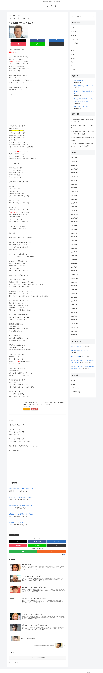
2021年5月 (74, 240)
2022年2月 (74, 207)
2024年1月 (74, 165)
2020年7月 (74, 252)
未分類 (73, 58)
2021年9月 (74, 225)
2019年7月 (74, 293)
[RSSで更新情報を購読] (52, 547)
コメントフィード (76, 388)
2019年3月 (74, 308)
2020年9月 (74, 248)
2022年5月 (74, 199)
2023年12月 (74, 169)
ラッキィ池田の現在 (77, 346)
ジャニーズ (12, 531)
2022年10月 (74, 191)
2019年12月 (74, 274)
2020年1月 (74, 271)
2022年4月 (74, 203)
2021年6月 (74, 237)
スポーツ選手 (75, 39)
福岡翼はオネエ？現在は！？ (82, 106)
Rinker (29, 402)
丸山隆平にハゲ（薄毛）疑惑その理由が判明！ (22, 493)
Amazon (27, 405)
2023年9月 (74, 180)
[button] (61, 40)
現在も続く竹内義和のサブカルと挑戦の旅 (82, 127)
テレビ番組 (74, 43)
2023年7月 (74, 188)
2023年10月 (74, 176)
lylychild (84, 356)
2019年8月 (74, 289)
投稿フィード (75, 384)
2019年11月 (74, 278)
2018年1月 (74, 320)
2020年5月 (74, 259)
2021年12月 (74, 214)
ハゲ (17, 531)
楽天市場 (34, 405)
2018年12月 (74, 316)
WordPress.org (75, 392)
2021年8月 (74, 229)
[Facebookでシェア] (23, 40)
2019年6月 (74, 297)
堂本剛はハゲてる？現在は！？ (18, 518)
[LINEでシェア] (51, 40)
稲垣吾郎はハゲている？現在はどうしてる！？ (22, 485)
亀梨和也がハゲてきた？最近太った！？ (20, 502)
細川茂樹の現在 (78, 80)
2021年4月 (74, 244)
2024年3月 (74, 158)
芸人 (72, 65)
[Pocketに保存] (42, 40)
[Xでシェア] (13, 40)
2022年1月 (74, 210)
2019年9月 (74, 286)
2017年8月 (74, 335)
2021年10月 (74, 222)
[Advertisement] (37, 106)
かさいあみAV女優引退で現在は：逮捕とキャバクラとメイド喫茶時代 (82, 145)
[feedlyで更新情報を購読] (23, 547)
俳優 (72, 50)
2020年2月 (74, 267)
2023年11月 (74, 173)
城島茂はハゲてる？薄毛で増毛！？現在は (21, 510)
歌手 (72, 62)
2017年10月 (74, 327)
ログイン (73, 380)
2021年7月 (74, 233)
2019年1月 (74, 312)
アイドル (73, 32)
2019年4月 (74, 305)
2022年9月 (74, 195)
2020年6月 (74, 256)
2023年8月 (74, 184)
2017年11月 (74, 323)
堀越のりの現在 (75, 356)
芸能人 (73, 69)
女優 (72, 54)
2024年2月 (74, 161)
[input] (83, 16)
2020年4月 (74, 263)
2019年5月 (74, 301)
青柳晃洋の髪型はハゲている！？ (83, 86)
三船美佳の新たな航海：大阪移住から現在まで (82, 139)
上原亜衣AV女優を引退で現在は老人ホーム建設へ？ (82, 120)
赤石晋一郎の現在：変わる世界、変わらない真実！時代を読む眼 (82, 133)
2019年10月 (74, 282)
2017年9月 (74, 331)
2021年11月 (74, 218)
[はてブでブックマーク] (32, 40)
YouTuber (74, 28)
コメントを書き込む (37, 656)
